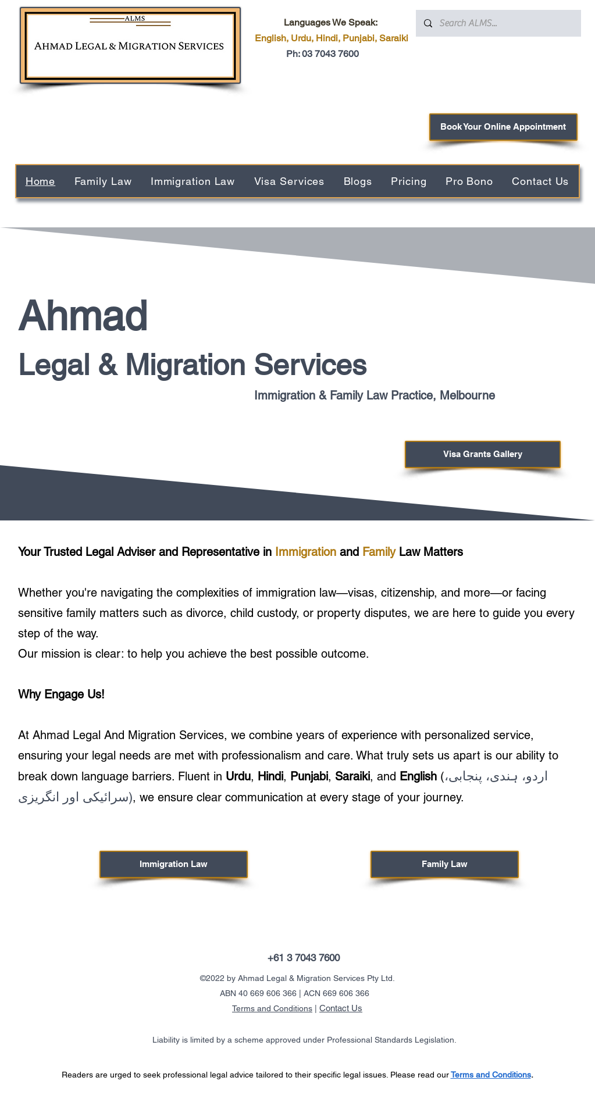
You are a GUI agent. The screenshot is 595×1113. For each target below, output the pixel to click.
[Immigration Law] (173, 864)
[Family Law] (444, 864)
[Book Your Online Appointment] (503, 127)
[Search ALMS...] (498, 23)
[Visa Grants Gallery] (483, 454)
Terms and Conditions (272, 1008)
